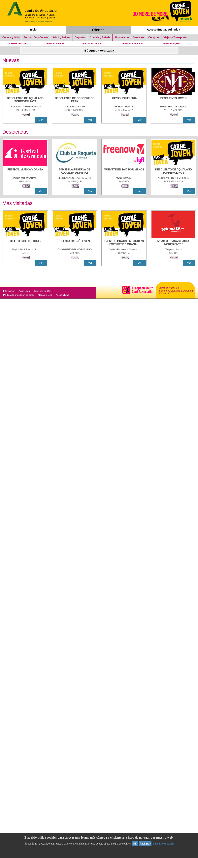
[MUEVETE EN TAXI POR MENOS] (124, 171)
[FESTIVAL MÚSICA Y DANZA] (25, 171)
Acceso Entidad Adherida (163, 29)
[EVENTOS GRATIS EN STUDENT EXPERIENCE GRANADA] (124, 243)
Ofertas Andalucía (54, 43)
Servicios (138, 37)
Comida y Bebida (100, 37)
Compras (153, 37)
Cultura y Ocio (11, 37)
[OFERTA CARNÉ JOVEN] (74, 243)
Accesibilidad (62, 295)
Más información (163, 843)
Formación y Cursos (36, 37)
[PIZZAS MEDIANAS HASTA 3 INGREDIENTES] (173, 243)
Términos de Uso (42, 291)
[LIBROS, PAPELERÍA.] (124, 100)
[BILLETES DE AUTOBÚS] (25, 243)
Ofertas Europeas (171, 43)
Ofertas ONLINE (18, 43)
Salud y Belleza (61, 37)
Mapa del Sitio (45, 295)
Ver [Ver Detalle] (41, 119)
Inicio (33, 29)
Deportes (80, 37)
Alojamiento (122, 37)
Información (9, 291)
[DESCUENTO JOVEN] (173, 100)
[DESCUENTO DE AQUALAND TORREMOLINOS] (25, 100)
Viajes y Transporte (174, 37)
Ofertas (98, 30)
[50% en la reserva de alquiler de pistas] (74, 171)
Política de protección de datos (18, 295)
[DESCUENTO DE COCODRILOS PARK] (74, 100)
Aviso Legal (24, 291)
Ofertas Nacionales (92, 43)
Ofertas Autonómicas (132, 43)
